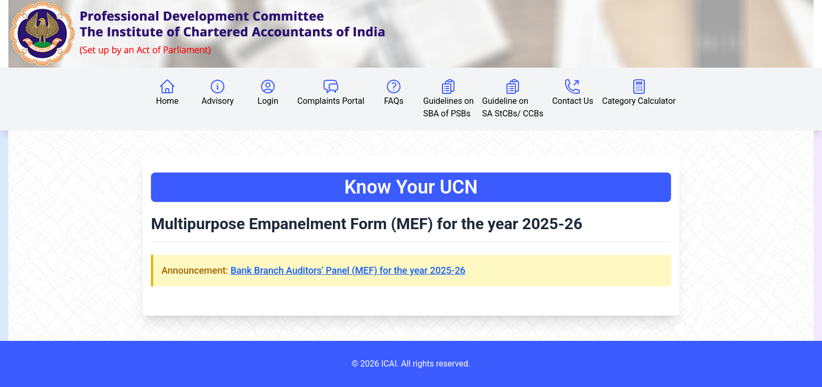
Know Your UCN (411, 187)
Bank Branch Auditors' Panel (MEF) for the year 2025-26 (348, 270)
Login (267, 92)
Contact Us (572, 92)
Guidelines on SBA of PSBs (448, 98)
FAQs (394, 92)
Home (167, 92)
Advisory (217, 92)
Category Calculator (638, 92)
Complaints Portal (330, 92)
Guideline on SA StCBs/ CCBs (513, 98)
